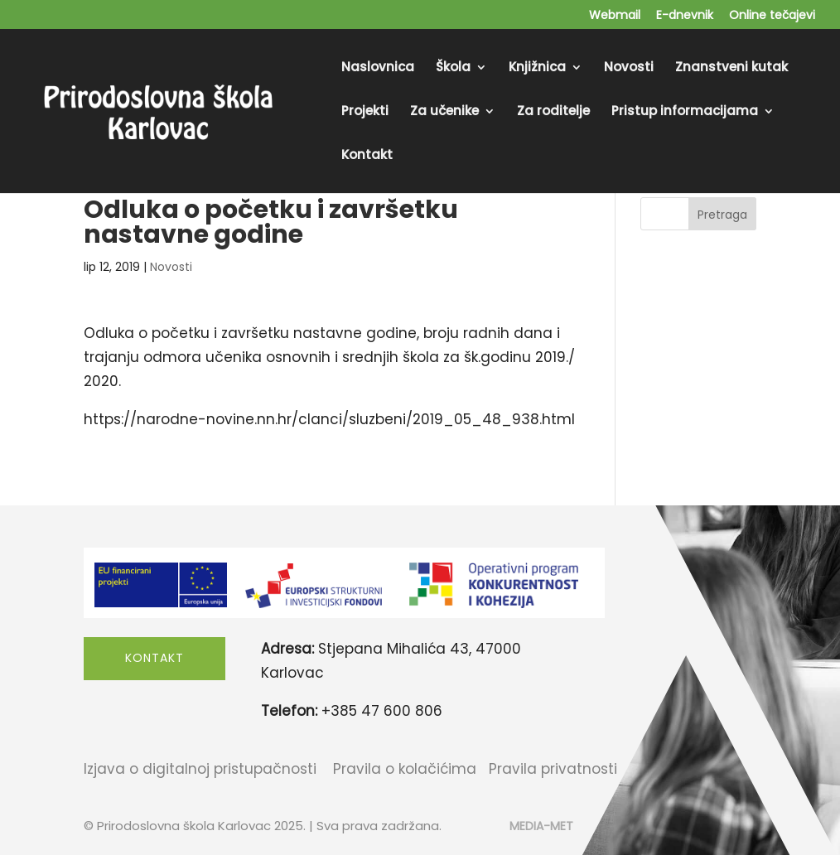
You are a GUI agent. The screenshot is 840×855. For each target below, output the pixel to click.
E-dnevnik (684, 16)
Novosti (629, 68)
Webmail (614, 16)
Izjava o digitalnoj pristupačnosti (200, 769)
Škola (453, 68)
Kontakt (367, 156)
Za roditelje (553, 112)
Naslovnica (377, 68)
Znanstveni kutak (731, 68)
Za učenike (444, 112)
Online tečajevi (772, 16)
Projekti (365, 112)
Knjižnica (537, 68)
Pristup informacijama (684, 112)
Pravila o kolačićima (404, 769)
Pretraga (722, 214)
